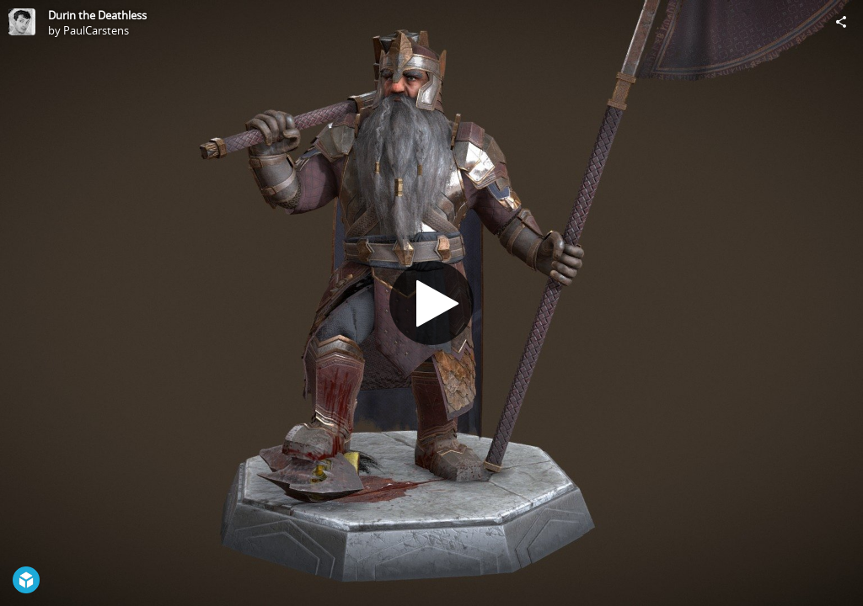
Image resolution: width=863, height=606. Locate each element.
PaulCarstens (96, 30)
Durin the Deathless (97, 15)
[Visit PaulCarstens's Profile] (21, 21)
